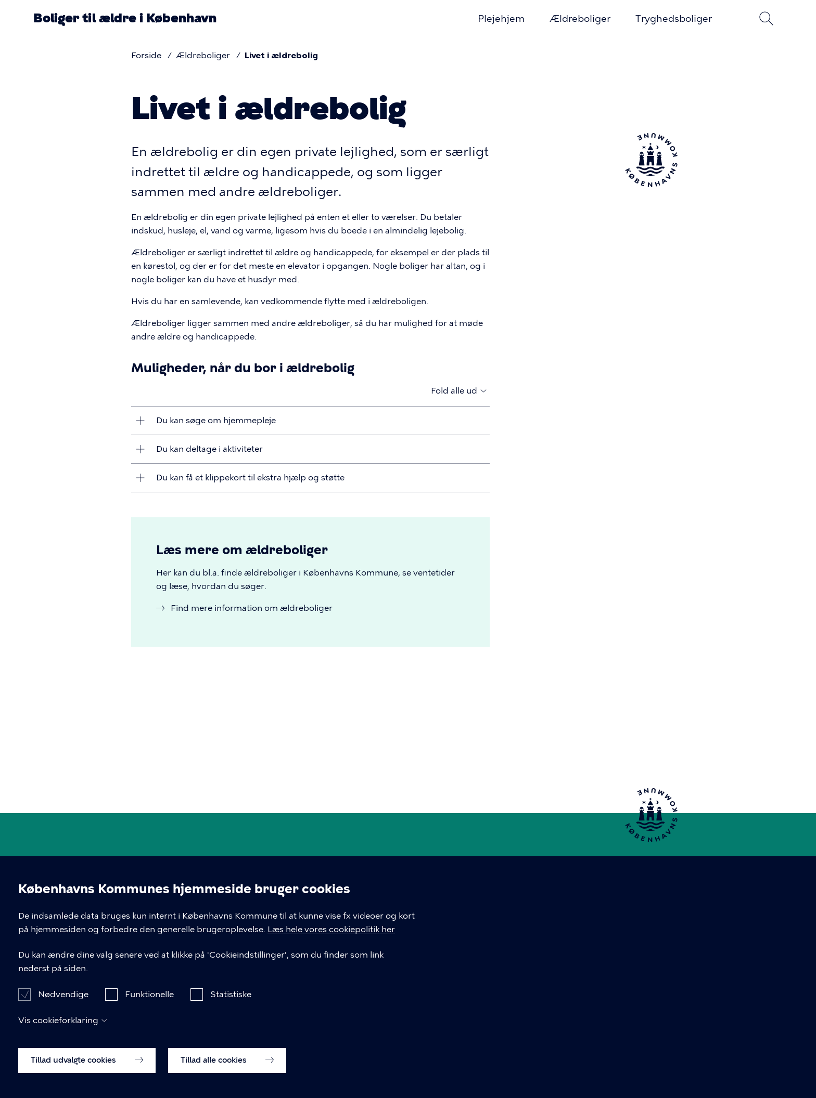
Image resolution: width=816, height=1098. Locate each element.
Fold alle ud (454, 391)
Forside (146, 55)
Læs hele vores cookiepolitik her (331, 941)
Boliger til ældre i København (124, 17)
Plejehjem (501, 19)
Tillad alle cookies (227, 1072)
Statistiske (230, 1006)
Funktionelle (149, 1006)
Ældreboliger (580, 19)
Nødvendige (63, 1006)
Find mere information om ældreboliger (252, 608)
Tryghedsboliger (673, 19)
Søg (766, 18)
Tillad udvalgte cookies (87, 1072)
